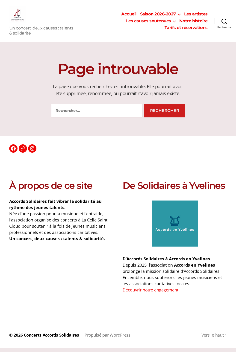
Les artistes (196, 16)
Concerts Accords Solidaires (51, 339)
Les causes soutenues (148, 22)
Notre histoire (193, 22)
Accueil (128, 16)
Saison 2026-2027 (158, 16)
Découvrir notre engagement (150, 294)
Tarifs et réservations (186, 29)
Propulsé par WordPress (107, 339)
